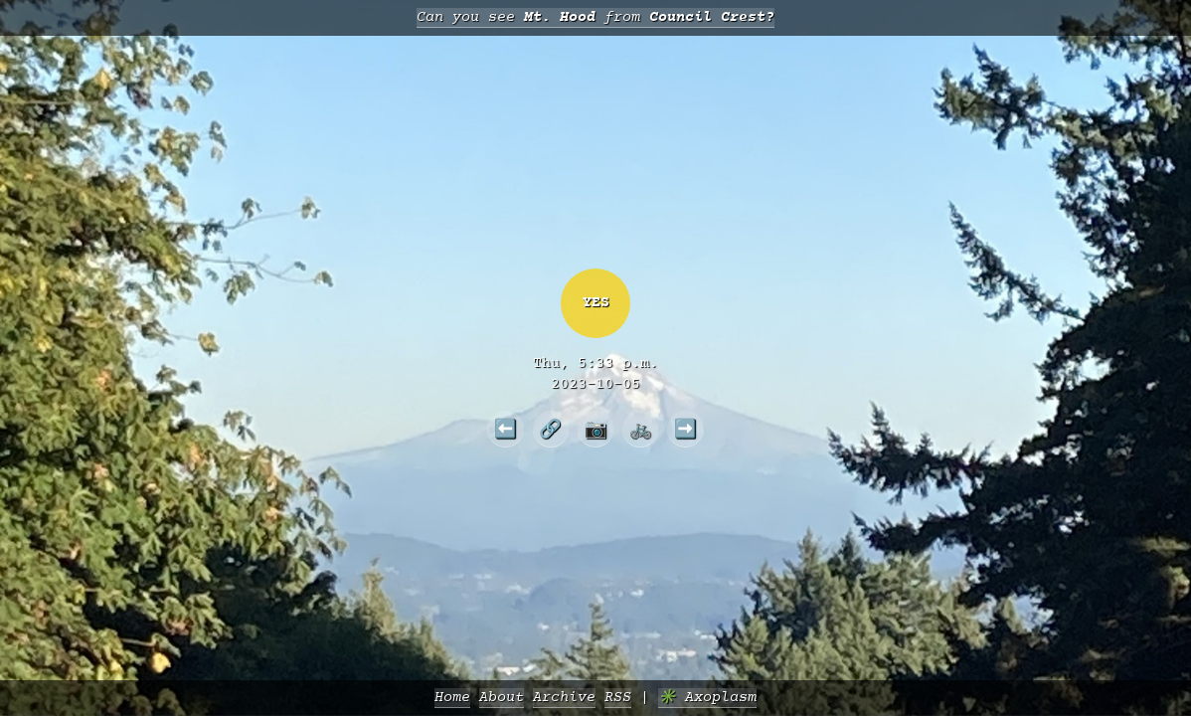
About (501, 697)
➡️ (685, 429)
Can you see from (595, 17)
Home (452, 697)
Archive (564, 697)
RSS (617, 697)
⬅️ (505, 429)
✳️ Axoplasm (707, 697)
